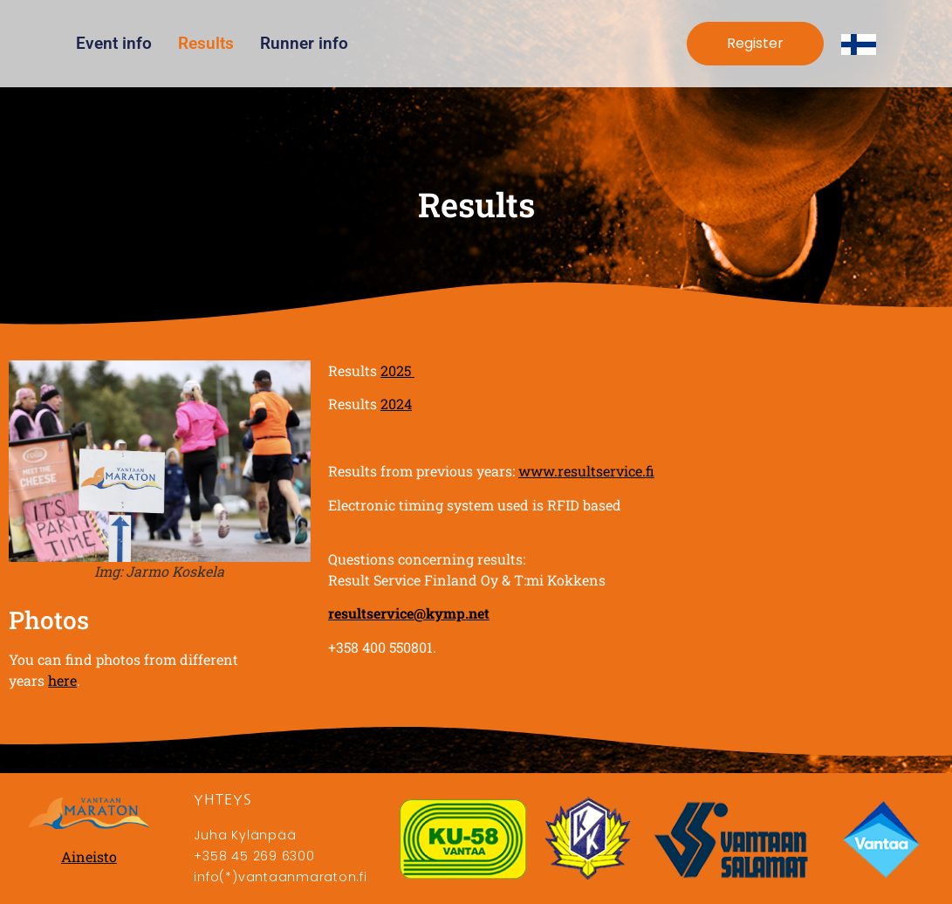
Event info (114, 43)
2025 (397, 370)
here (62, 680)
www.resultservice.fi (586, 471)
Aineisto (89, 856)
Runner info (304, 43)
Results (206, 43)
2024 (396, 403)
